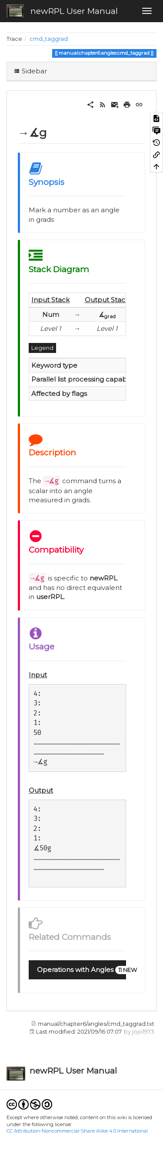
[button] (77, 969)
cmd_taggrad (49, 39)
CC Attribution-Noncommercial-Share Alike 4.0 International (77, 1131)
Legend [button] (42, 347)
